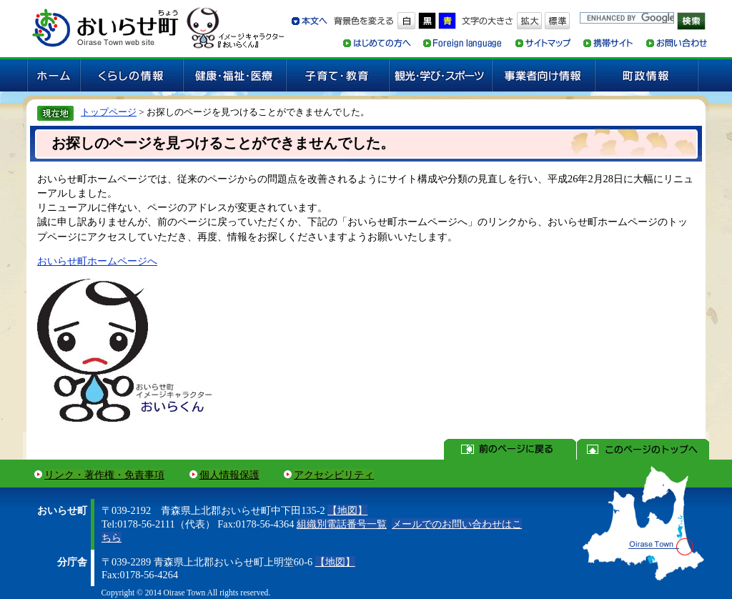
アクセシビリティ (334, 474)
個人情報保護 (229, 474)
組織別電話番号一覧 (342, 524)
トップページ (109, 112)
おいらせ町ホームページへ (97, 261)
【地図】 (347, 510)
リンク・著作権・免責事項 (104, 474)
